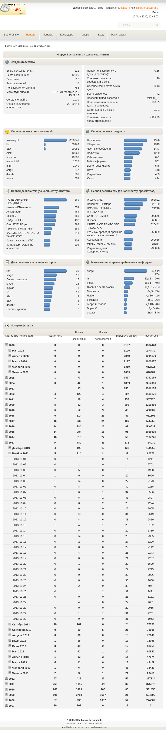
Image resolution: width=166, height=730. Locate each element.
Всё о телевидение (98, 165)
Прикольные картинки (19, 228)
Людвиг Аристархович (100, 287)
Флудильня (94, 140)
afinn (9, 165)
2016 (12, 426)
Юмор (90, 178)
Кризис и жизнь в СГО (19, 240)
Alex (8, 153)
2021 (12, 399)
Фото (90, 170)
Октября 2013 (21, 624)
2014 (12, 437)
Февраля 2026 (21, 367)
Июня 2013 (19, 646)
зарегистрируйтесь (147, 7)
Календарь (66, 34)
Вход (100, 34)
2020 (12, 404)
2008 (12, 700)
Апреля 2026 (20, 356)
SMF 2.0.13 (71, 723)
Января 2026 (20, 372)
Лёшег (91, 295)
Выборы (11, 215)
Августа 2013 (20, 635)
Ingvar (10, 178)
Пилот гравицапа (16, 279)
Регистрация (118, 34)
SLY (8, 148)
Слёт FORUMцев (16, 224)
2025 (12, 377)
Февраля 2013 (21, 667)
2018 (12, 415)
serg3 (9, 170)
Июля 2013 (19, 640)
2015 (12, 431)
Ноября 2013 (20, 453)
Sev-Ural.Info (11, 34)
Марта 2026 (19, 361)
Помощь (48, 34)
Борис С (92, 308)
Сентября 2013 (21, 629)
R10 (8, 292)
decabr (10, 174)
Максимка (93, 291)
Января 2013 (20, 673)
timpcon (11, 157)
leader (10, 283)
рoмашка (92, 299)
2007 (12, 705)
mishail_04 (153, 97)
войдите (125, 7)
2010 (12, 689)
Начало (30, 34)
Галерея (85, 34)
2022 (12, 394)
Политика (93, 153)
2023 (12, 388)
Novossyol (12, 140)
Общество (93, 144)
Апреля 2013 (20, 657)
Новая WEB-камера (18, 207)
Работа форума (96, 161)
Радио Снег (94, 174)
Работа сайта (95, 157)
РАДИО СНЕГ (14, 220)
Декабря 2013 (21, 448)
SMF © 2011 (82, 723)
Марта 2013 (19, 662)
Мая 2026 (18, 350)
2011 (12, 684)
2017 (12, 421)
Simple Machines (95, 723)
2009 (12, 694)
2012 (12, 678)
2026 (12, 345)
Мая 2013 (18, 651)
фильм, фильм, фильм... (102, 243)
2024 (12, 383)
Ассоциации (13, 211)
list (8, 144)
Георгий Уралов (16, 309)
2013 (12, 442)
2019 (12, 410)
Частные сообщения (99, 148)
